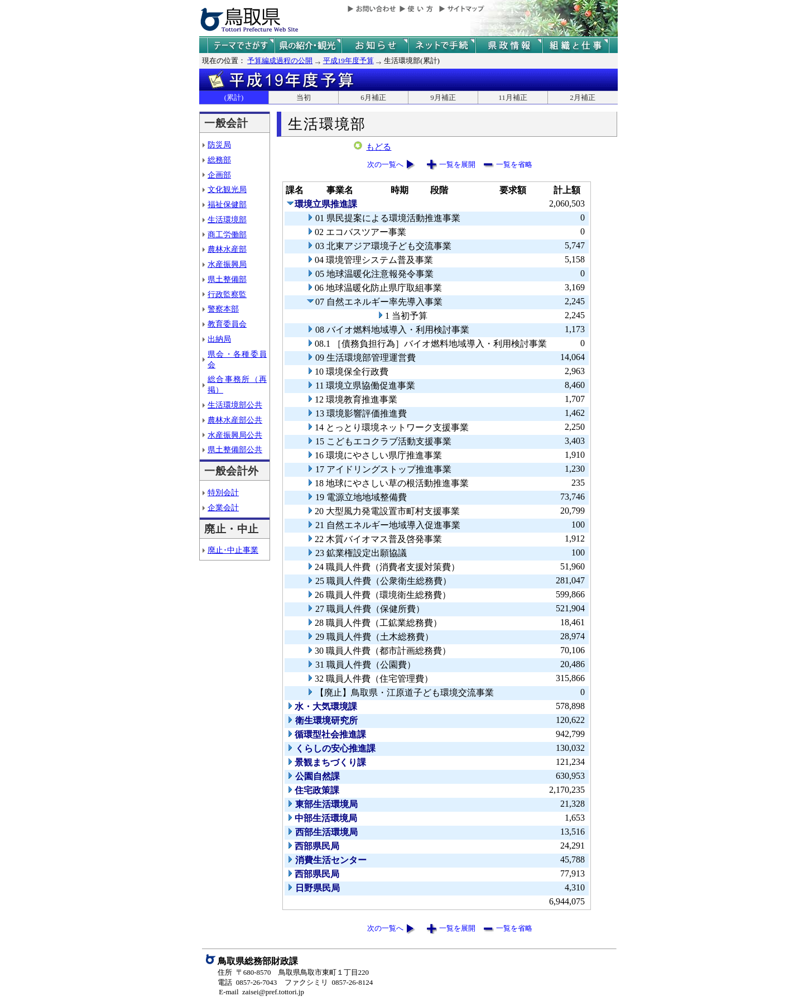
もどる (378, 146)
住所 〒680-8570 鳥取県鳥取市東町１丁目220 (293, 972)
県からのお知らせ (375, 45)
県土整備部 (227, 279)
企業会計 (223, 507)
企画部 (219, 174)
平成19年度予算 (348, 60)
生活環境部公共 (235, 404)
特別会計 (223, 492)
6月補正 (373, 97)
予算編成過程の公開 (279, 60)
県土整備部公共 (235, 449)
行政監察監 (227, 294)
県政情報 (508, 45)
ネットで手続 (441, 45)
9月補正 (443, 97)
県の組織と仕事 (575, 45)
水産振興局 (227, 264)
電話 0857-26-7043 (247, 982)
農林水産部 (227, 249)
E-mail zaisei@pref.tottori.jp (261, 992)
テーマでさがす (241, 45)
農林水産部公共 (235, 419)
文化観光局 (227, 189)
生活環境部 (227, 219)
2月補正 (582, 97)
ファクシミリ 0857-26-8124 (329, 982)
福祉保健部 (227, 204)
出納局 (219, 338)
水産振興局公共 (235, 434)
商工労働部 (227, 234)
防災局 (219, 144)
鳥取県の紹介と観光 (308, 45)
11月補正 (512, 97)
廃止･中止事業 (233, 549)
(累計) (234, 97)
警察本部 (223, 308)
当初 (303, 97)
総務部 (219, 159)
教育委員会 (227, 323)
